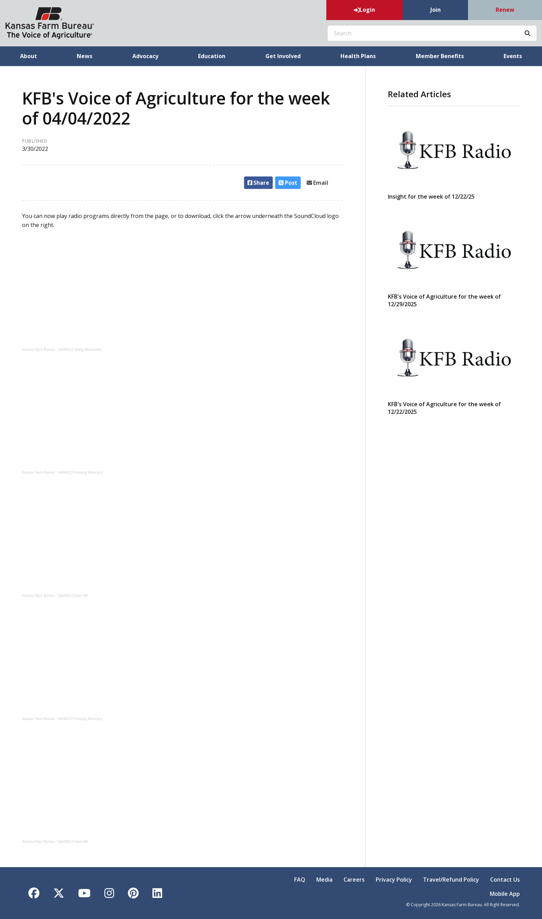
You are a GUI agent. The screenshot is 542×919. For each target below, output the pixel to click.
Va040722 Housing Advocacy (80, 719)
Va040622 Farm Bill (73, 596)
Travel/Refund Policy (451, 879)
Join (435, 9)
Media (324, 879)
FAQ (299, 879)
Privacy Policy (394, 879)
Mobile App (505, 894)
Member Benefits (440, 56)
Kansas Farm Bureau (38, 350)
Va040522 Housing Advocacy (80, 472)
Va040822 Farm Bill (73, 842)
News (84, 56)
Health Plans (358, 56)
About (28, 56)
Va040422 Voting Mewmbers (80, 350)
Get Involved (283, 56)
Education (211, 56)
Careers (354, 879)
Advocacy (145, 56)
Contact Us (505, 879)
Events (513, 56)
